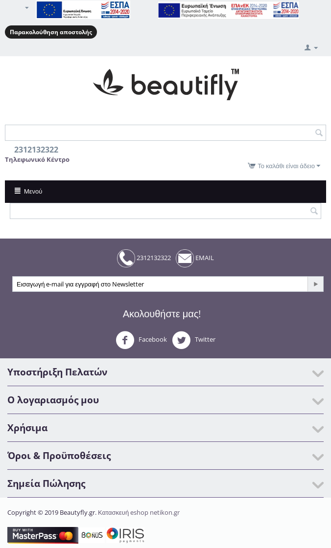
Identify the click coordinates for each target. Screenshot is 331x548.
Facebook (141, 340)
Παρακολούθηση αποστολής (51, 32)
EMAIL (195, 258)
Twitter (193, 340)
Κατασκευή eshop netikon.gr (139, 512)
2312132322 (144, 258)
